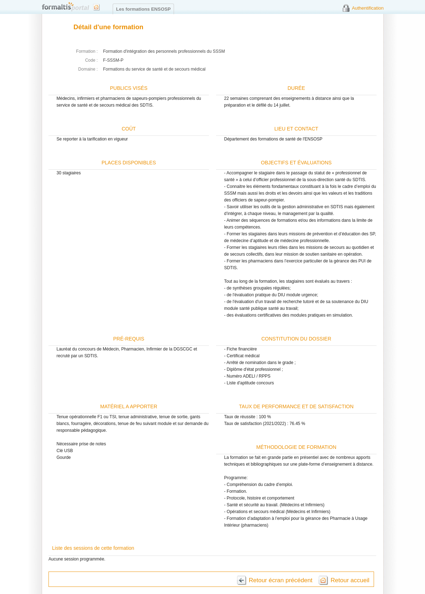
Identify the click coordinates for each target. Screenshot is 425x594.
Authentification (368, 8)
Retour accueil (350, 580)
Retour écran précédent (281, 580)
